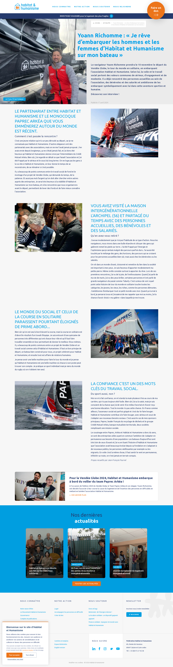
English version (60, 647)
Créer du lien (59, 615)
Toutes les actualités (86, 584)
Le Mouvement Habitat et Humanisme (33, 612)
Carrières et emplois (61, 641)
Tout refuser (30, 655)
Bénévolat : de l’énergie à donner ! (100, 612)
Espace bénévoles (61, 644)
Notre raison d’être (26, 609)
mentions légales (27, 650)
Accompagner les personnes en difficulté (69, 612)
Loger (56, 609)
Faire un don (156, 9)
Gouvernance (24, 615)
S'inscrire (134, 614)
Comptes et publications (28, 619)
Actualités (106, 23)
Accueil (97, 23)
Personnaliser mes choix (15, 659)
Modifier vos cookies (76, 662)
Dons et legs (93, 609)
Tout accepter (14, 655)
